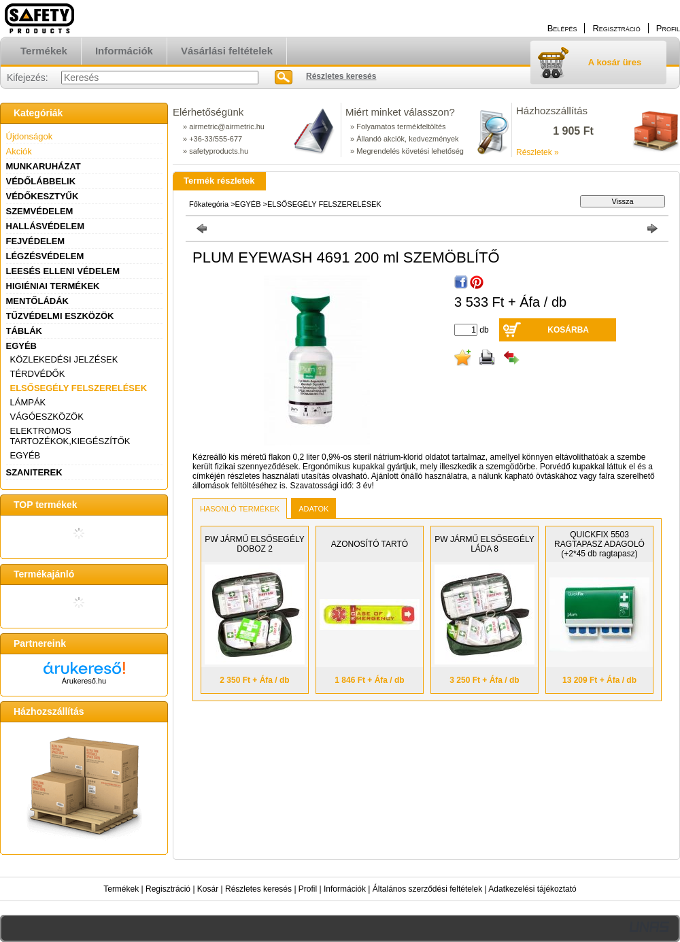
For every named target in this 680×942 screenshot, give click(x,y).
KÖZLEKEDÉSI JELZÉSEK (64, 359)
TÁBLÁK (24, 331)
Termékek (121, 889)
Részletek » (537, 152)
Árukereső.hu (84, 681)
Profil (308, 889)
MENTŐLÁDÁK (37, 301)
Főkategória (208, 204)
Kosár (207, 889)
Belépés (562, 28)
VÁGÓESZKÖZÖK (47, 416)
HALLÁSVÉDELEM (45, 226)
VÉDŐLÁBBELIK (41, 181)
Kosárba (568, 330)
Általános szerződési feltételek (427, 889)
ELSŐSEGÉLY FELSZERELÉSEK (79, 388)
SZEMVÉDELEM (39, 211)
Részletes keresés (258, 889)
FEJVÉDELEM (35, 241)
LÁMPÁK (28, 402)
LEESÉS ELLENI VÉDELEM (63, 271)
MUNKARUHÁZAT (43, 166)
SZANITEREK (34, 472)
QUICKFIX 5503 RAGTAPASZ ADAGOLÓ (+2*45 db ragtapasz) (599, 544)
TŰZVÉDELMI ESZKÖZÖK (60, 316)
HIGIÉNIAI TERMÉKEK (53, 286)
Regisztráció (168, 889)
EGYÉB (21, 346)
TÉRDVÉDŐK (37, 374)
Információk (345, 889)
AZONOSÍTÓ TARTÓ (369, 544)
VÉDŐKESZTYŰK (42, 196)
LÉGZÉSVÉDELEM (45, 256)
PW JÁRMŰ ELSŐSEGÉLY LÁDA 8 (484, 544)
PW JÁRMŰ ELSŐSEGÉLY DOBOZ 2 (254, 544)
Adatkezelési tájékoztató (532, 889)
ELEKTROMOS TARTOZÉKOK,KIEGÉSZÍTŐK (70, 436)
